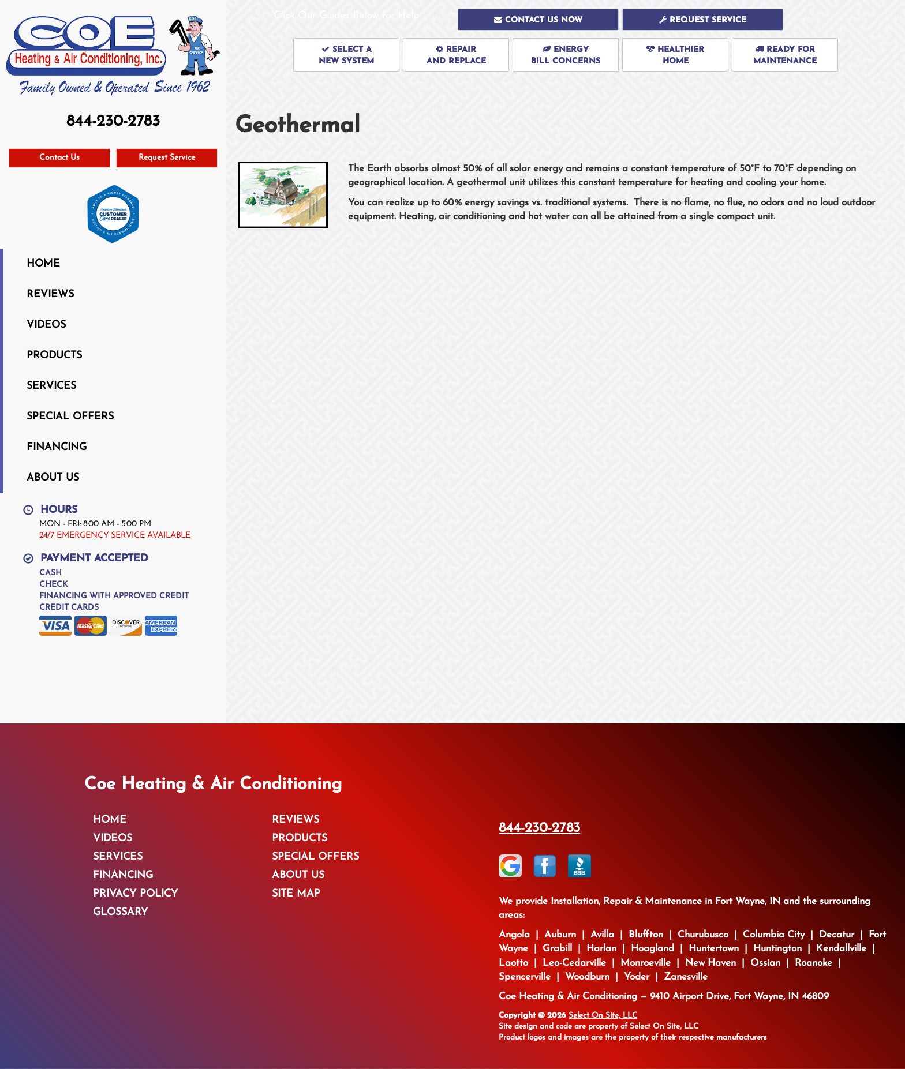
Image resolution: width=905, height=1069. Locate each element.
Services (51, 386)
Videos (46, 325)
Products (54, 356)
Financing (57, 447)
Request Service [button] (167, 157)
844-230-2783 (539, 828)
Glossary (120, 912)
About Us (53, 478)
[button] (538, 20)
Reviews (50, 294)
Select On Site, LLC (603, 1015)
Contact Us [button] (59, 157)
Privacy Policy (135, 894)
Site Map (296, 894)
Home (43, 264)
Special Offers (70, 417)
